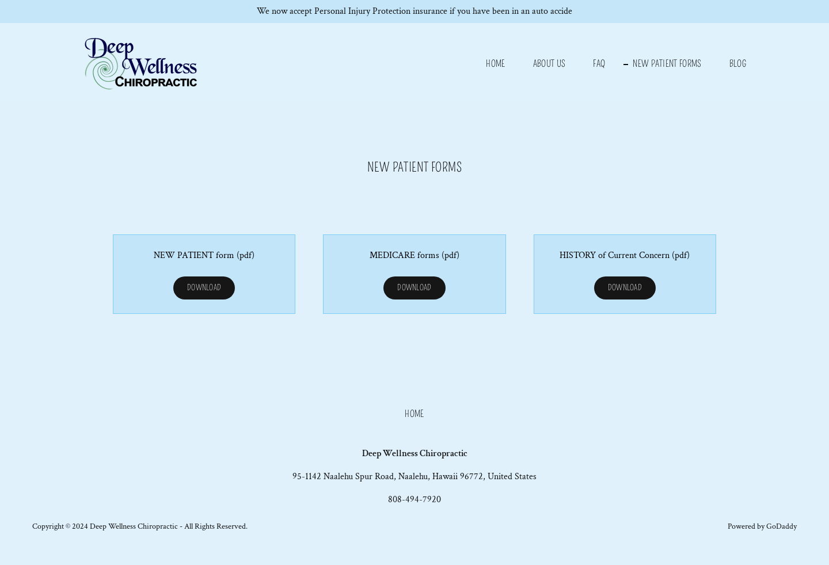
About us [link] (549, 63)
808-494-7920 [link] (414, 500)
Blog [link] (737, 63)
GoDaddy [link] (781, 526)
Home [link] (495, 63)
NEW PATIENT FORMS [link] (667, 63)
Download (204, 288)
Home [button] (414, 413)
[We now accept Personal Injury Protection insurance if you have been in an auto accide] (414, 11)
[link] (143, 61)
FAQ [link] (599, 63)
